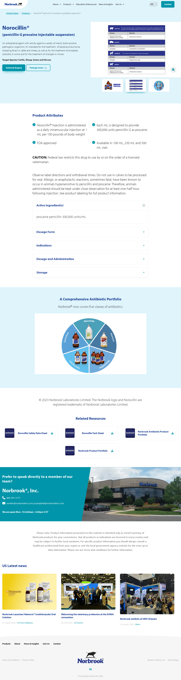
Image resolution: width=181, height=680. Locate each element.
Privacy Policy (28, 660)
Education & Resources (86, 4)
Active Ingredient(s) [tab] (49, 220)
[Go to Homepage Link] (14, 4)
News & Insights (106, 4)
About (56, 4)
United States (12, 13)
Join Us (118, 4)
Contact (167, 4)
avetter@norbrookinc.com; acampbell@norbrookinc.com (35, 517)
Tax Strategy (173, 660)
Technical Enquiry (14, 67)
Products (67, 4)
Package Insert (38, 67)
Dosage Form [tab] (45, 246)
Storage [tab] (41, 287)
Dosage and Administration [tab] (55, 273)
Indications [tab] (44, 260)
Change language (156, 4)
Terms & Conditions (11, 660)
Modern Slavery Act (156, 660)
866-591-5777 (13, 512)
